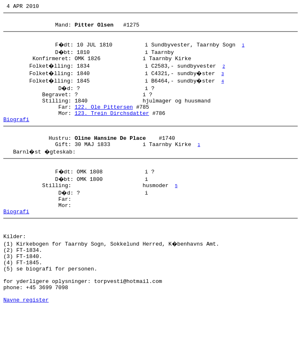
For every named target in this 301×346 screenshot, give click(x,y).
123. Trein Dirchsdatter (112, 124)
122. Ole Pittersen (104, 116)
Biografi (16, 131)
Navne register (26, 337)
